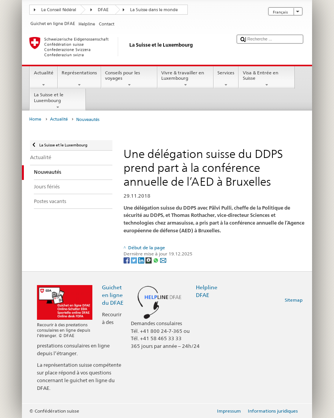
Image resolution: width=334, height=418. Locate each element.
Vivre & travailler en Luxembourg (185, 79)
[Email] (163, 260)
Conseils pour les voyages (129, 79)
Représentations (79, 79)
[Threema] (149, 260)
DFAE (103, 9)
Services (226, 79)
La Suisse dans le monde (154, 9)
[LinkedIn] (141, 260)
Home (35, 119)
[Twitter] (134, 260)
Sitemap (293, 300)
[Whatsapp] (156, 260)
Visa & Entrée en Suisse (266, 79)
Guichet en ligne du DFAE (113, 295)
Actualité (43, 79)
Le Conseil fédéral (58, 9)
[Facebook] (127, 260)
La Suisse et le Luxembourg (57, 101)
